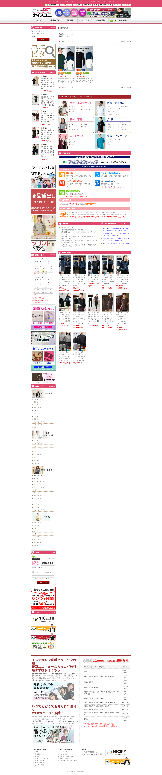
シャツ (36, 531)
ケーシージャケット (40, 449)
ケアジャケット (39, 534)
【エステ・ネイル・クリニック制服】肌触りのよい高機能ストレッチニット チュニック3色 (47, 117)
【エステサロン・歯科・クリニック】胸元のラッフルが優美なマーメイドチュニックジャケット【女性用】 (122, 319)
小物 (121, 127)
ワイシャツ (111, 124)
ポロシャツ (37, 522)
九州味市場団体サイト (91, 752)
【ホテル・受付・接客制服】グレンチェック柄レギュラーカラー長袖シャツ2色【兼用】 (79, 356)
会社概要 (38, 756)
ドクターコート (39, 446)
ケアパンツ (37, 537)
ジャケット (37, 405)
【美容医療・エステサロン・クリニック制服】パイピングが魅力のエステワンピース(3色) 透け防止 (48, 101)
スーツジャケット (40, 481)
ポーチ (36, 545)
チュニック (37, 399)
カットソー (37, 407)
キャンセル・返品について (68, 760)
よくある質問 (39, 765)
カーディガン (38, 410)
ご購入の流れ (64, 754)
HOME (37, 752)
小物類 (36, 419)
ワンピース (37, 402)
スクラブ (37, 440)
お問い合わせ (39, 762)
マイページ (63, 752)
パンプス (37, 507)
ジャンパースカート (40, 487)
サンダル (37, 460)
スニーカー (37, 463)
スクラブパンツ (39, 443)
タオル (36, 428)
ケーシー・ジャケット (114, 108)
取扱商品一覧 (39, 754)
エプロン (37, 413)
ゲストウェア (38, 425)
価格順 (123, 41)
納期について (64, 758)
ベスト (36, 478)
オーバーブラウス (40, 475)
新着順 (129, 41)
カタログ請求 (39, 760)
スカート (37, 493)
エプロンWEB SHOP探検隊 (93, 754)
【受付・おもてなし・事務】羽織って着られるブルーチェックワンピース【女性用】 (108, 279)
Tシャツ (36, 525)
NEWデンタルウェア (114, 114)
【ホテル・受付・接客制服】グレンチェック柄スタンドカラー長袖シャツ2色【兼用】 (65, 356)
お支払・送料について (67, 756)
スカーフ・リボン (40, 422)
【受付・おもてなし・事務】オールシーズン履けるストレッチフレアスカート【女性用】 (122, 279)
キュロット (37, 498)
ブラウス (37, 501)
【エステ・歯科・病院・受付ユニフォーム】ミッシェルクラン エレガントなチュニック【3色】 (47, 134)
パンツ (36, 416)
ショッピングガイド (41, 758)
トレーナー (37, 528)
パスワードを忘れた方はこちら (41, 578)
